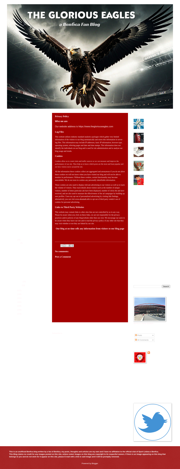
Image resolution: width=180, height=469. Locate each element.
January (18, 285)
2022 (15, 302)
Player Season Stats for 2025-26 (23, 369)
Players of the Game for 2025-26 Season (26, 372)
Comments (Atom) (70, 333)
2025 (15, 290)
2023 (15, 298)
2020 (15, 310)
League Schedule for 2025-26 (22, 365)
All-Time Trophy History (19, 376)
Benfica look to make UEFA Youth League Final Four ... (27, 247)
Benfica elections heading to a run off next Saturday (157, 135)
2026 (15, 240)
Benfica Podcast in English (144, 378)
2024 (15, 294)
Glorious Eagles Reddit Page (145, 386)
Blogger (95, 463)
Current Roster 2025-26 (19, 362)
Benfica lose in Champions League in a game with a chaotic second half (155, 178)
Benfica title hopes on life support (27, 258)
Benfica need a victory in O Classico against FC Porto (28, 263)
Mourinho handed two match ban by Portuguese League (28, 253)
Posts (138, 335)
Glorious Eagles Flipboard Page (146, 382)
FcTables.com (15, 350)
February (18, 281)
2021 (15, 306)
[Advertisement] (27, 210)
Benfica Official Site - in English (146, 375)
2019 (15, 314)
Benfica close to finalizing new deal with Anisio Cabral (157, 149)
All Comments (141, 340)
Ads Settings (113, 196)
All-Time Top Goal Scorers (20, 379)
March (17, 243)
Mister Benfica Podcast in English (147, 389)
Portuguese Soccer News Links (146, 393)
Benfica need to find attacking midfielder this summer (26, 275)
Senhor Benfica (157, 353)
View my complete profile (158, 357)
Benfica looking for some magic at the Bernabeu (155, 163)
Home (90, 327)
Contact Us (14, 383)
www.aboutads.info (82, 199)
